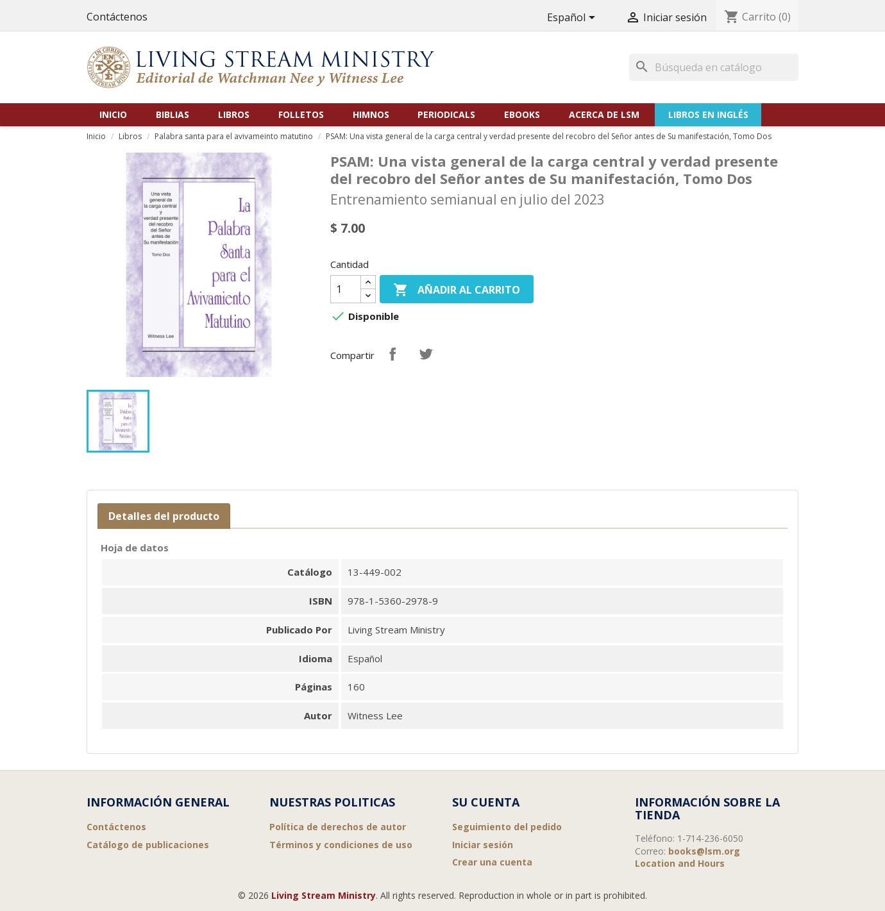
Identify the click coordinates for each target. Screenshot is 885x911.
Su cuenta (485, 802)
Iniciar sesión (482, 845)
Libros (233, 114)
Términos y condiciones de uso (340, 845)
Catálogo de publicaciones (148, 845)
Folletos (301, 114)
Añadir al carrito (456, 290)
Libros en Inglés (708, 114)
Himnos (371, 114)
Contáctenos (117, 17)
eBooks (522, 114)
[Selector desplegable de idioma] (573, 18)
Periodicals (446, 114)
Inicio (113, 114)
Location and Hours (680, 863)
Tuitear (426, 354)
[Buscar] (713, 67)
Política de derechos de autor (337, 827)
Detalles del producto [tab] (163, 516)
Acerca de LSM (604, 114)
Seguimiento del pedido (507, 827)
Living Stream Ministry (323, 895)
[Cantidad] (345, 289)
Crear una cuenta (492, 862)
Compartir (392, 354)
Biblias (172, 114)
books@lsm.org (704, 851)
